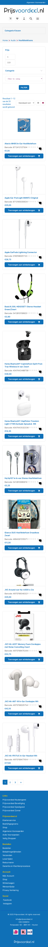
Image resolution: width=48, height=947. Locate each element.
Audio (13, 40)
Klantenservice (9, 820)
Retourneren (8, 862)
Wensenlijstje (8, 886)
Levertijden (8, 859)
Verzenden (7, 855)
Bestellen (7, 848)
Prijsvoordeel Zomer (12, 810)
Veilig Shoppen (9, 838)
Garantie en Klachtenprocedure (16, 866)
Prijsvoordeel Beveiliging (14, 803)
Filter (24, 87)
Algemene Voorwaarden (36, 2)
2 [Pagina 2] (10, 782)
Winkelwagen (8, 883)
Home (5, 40)
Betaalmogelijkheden (12, 851)
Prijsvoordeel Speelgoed (13, 807)
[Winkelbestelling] (25, 103)
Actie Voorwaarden (11, 835)
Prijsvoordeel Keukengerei (14, 799)
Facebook (7, 900)
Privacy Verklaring (10, 890)
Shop (5, 827)
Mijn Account (8, 876)
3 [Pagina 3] (15, 782)
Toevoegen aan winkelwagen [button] (21, 156)
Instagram (7, 903)
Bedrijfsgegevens (10, 824)
